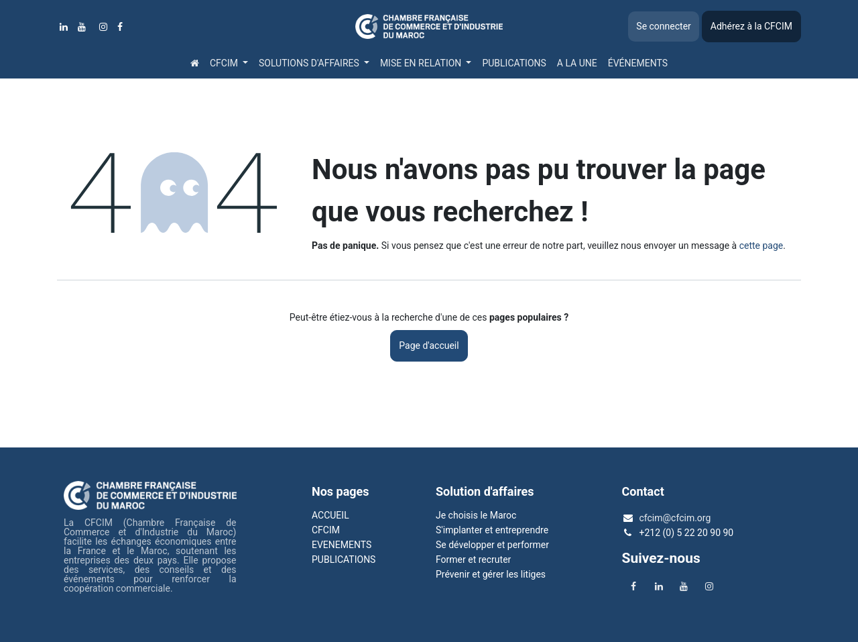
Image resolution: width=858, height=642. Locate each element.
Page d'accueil (428, 345)
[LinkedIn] (63, 26)
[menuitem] (194, 63)
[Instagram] (103, 26)
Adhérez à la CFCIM (751, 26)
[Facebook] (120, 26)
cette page (761, 245)
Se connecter (663, 26)
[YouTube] (81, 26)
